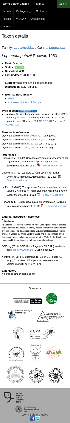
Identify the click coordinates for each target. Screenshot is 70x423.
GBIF (11, 98)
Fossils (7, 18)
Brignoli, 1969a (28, 139)
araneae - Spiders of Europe (24, 102)
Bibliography (23, 11)
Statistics (41, 11)
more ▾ (7, 26)
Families (39, 3)
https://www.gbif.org (23, 250)
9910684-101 (12, 124)
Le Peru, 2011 (27, 147)
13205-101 (45, 121)
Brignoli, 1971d (28, 143)
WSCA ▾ (21, 18)
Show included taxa (53, 165)
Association (38, 18)
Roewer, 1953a (28, 135)
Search (7, 11)
